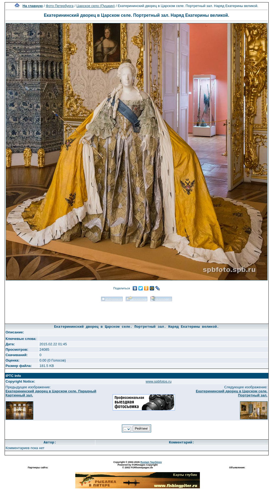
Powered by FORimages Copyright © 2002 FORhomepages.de (138, 466)
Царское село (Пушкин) (95, 6)
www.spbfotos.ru (158, 381)
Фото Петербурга (59, 6)
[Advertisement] (137, 311)
